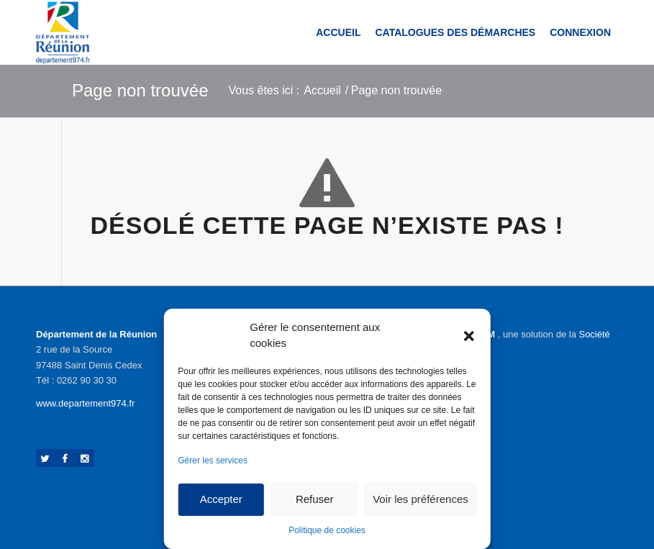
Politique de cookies (327, 530)
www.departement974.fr (85, 403)
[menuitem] (338, 32)
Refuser (315, 499)
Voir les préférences (420, 499)
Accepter (221, 499)
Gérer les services (212, 460)
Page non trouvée (140, 90)
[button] (469, 335)
